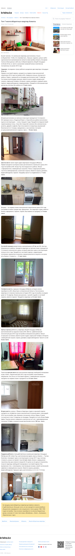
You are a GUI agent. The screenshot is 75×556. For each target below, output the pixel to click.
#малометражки (14, 521)
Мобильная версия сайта (43, 541)
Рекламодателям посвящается (26, 541)
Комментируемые (67, 24)
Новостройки (33, 12)
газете (11, 542)
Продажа (17, 12)
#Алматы (23, 521)
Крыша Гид (45, 12)
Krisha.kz (3, 17)
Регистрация (61, 8)
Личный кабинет (70, 8)
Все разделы (10, 17)
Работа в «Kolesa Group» (5, 547)
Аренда (22, 12)
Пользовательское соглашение (26, 546)
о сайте (7, 542)
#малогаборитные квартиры (37, 521)
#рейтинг (4, 521)
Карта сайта (2, 549)
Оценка (27, 12)
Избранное (53, 8)
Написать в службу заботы (6, 544)
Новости (39, 12)
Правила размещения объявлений (26, 544)
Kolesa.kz (3, 8)
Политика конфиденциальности (26, 549)
